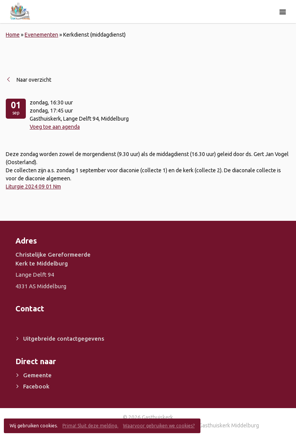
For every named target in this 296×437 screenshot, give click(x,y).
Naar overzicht (34, 80)
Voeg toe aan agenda (55, 127)
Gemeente (37, 375)
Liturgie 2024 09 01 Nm (33, 186)
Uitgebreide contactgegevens (63, 338)
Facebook (36, 386)
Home (13, 35)
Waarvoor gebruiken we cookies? (159, 425)
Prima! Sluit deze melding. (90, 425)
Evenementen (41, 35)
